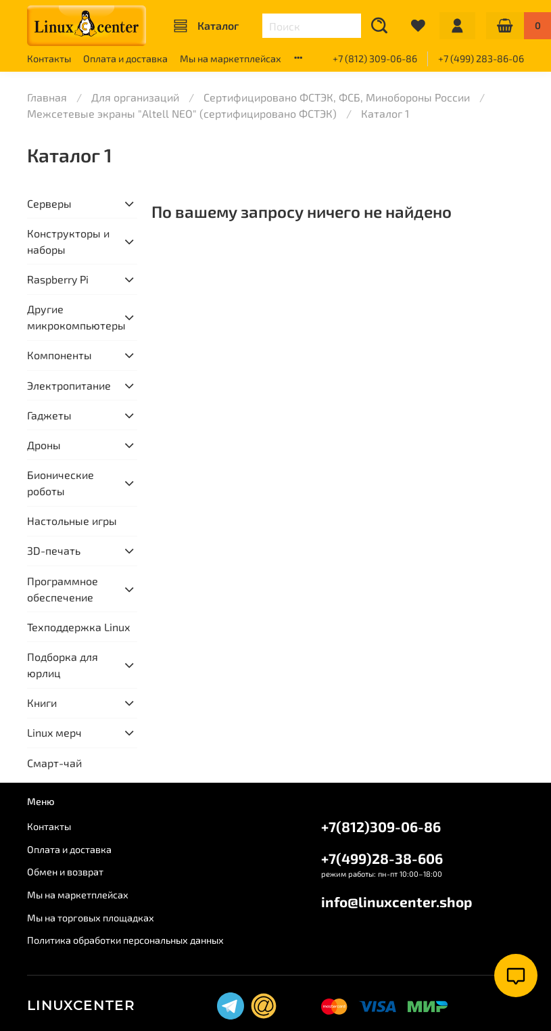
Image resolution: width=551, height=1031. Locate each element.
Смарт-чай (54, 762)
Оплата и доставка (125, 58)
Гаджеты (49, 415)
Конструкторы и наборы (68, 241)
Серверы (49, 203)
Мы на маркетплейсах (230, 58)
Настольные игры (72, 520)
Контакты (49, 58)
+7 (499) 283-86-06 (481, 58)
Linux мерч (54, 732)
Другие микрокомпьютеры (71, 316)
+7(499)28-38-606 (382, 858)
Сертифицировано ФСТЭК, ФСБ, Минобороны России (336, 97)
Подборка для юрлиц (62, 664)
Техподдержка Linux (78, 626)
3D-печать (53, 550)
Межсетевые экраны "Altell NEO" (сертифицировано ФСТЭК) (182, 113)
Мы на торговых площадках (90, 917)
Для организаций (135, 97)
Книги (42, 702)
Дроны (44, 444)
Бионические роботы (60, 482)
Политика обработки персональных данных (125, 940)
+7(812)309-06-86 (381, 826)
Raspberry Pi (58, 279)
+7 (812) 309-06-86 (375, 58)
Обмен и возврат (65, 871)
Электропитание (69, 385)
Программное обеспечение (62, 588)
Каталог (206, 25)
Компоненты (59, 354)
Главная (47, 97)
